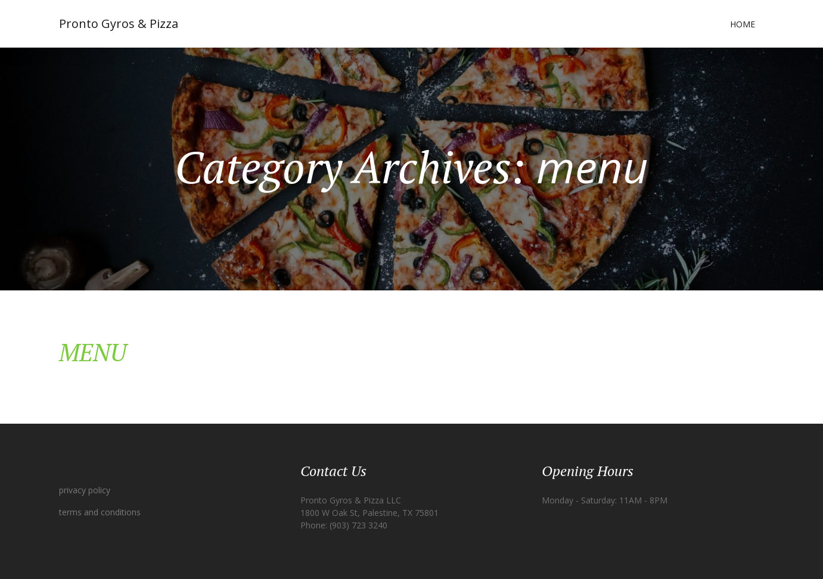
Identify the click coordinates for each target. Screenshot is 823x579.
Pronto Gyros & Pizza (118, 23)
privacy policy (84, 490)
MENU (92, 352)
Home (742, 24)
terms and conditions (100, 512)
